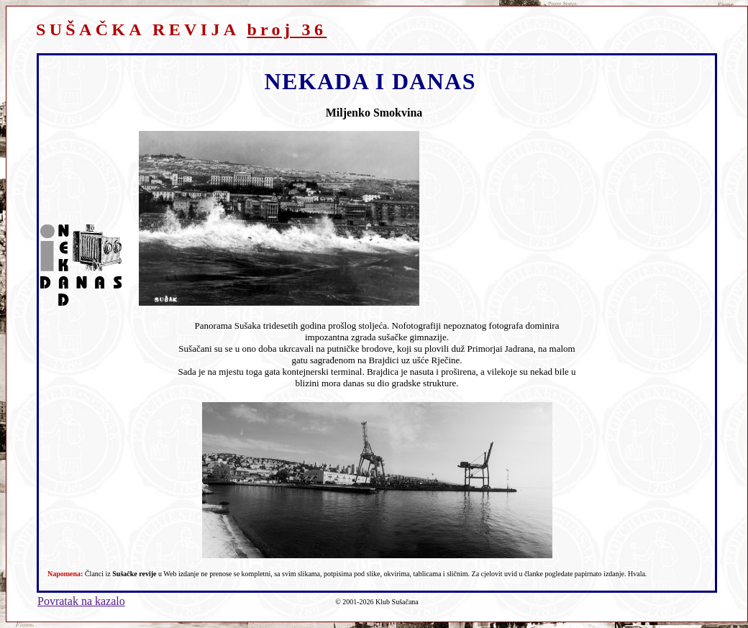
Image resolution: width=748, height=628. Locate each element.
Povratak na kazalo (81, 601)
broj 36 (287, 29)
